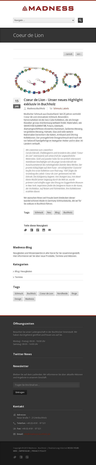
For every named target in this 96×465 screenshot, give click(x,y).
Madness (29, 299)
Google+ (37, 230)
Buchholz (68, 212)
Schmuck (57, 108)
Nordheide (62, 293)
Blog (57, 212)
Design (18, 299)
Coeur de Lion (46, 293)
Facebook (31, 230)
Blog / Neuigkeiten (23, 271)
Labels (66, 108)
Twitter (25, 230)
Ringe (74, 293)
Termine (19, 277)
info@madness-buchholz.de (37, 434)
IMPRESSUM (24, 451)
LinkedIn (43, 230)
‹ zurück (68, 54)
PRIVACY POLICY (39, 451)
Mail (49, 230)
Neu (49, 212)
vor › (79, 54)
